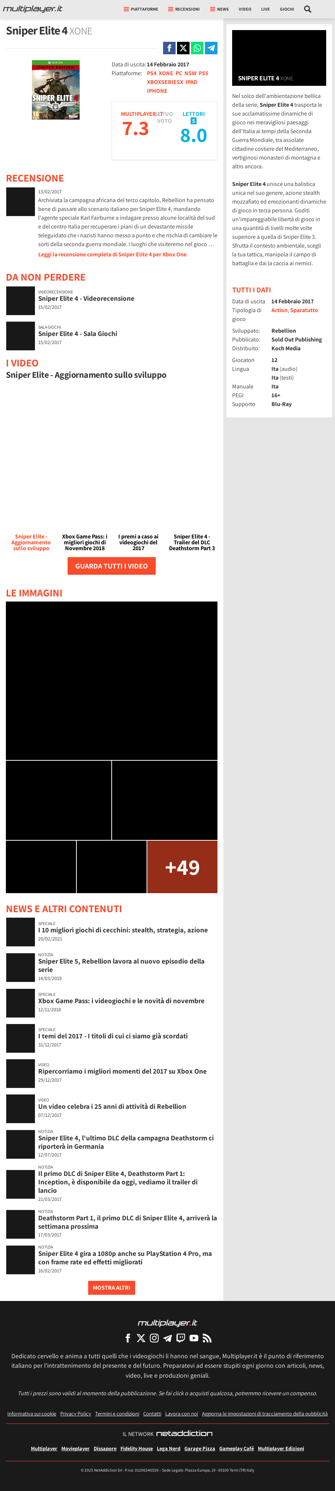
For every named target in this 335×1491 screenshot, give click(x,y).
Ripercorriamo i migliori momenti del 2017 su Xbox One (122, 1071)
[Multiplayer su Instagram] (154, 1337)
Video (245, 9)
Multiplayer (44, 1448)
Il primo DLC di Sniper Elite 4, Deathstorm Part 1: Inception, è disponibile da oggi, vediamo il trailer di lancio (118, 1182)
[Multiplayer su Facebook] (127, 1337)
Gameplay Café (236, 1448)
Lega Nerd (168, 1448)
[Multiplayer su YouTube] (194, 1337)
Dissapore (105, 1448)
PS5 (203, 73)
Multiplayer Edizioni (281, 1448)
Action (279, 310)
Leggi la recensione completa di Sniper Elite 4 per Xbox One (112, 254)
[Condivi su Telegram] (211, 48)
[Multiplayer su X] (141, 1337)
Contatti (152, 1413)
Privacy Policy (75, 1413)
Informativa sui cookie (31, 1413)
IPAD (191, 82)
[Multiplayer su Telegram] (167, 1337)
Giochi (287, 9)
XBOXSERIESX (165, 82)
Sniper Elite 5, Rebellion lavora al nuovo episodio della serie (121, 965)
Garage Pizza (199, 1448)
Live (265, 9)
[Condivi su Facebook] (169, 48)
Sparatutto (304, 310)
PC (179, 73)
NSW (190, 73)
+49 (182, 866)
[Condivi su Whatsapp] (197, 48)
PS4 (151, 73)
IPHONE (157, 91)
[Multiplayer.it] (32, 9)
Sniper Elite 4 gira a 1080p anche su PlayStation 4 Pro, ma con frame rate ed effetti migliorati (125, 1257)
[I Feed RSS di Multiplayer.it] (207, 1337)
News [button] (219, 9)
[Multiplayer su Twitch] (180, 1337)
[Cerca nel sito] (308, 9)
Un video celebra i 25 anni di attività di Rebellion (112, 1106)
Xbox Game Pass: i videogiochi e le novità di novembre (121, 1000)
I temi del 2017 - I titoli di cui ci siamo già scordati (113, 1035)
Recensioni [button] (184, 9)
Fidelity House (136, 1448)
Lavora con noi (181, 1413)
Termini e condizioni (117, 1413)
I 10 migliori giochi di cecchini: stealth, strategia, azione (123, 929)
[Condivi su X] (183, 48)
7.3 (135, 127)
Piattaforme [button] (141, 9)
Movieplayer (75, 1448)
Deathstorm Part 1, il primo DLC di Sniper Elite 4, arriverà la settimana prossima (127, 1222)
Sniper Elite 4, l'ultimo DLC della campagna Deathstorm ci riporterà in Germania (126, 1142)
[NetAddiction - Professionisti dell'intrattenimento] (184, 1434)
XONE (166, 73)
